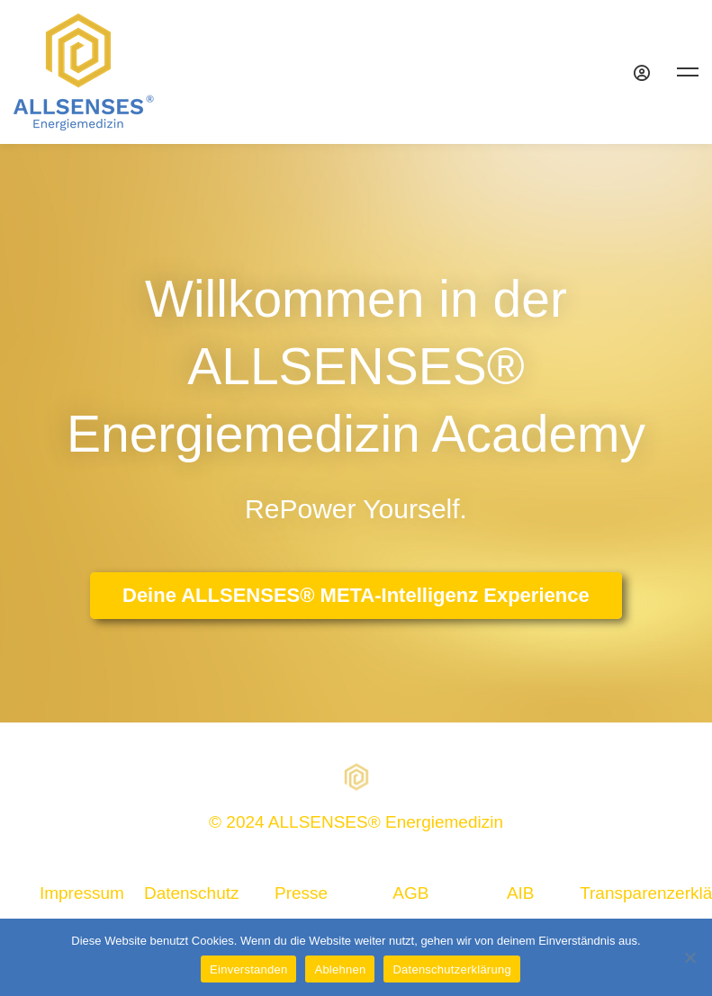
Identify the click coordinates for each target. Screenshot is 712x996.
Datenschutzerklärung (451, 969)
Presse (301, 893)
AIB (521, 893)
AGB (410, 893)
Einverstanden (248, 969)
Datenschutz (191, 893)
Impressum (82, 893)
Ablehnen (339, 969)
